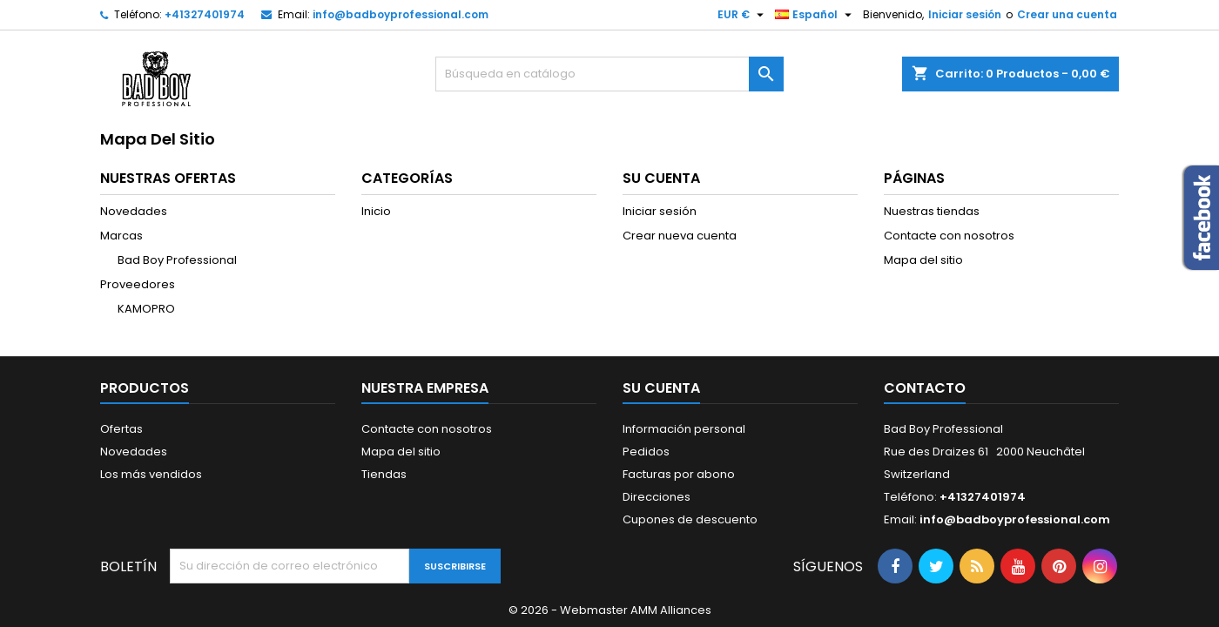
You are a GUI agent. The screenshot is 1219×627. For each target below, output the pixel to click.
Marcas (121, 235)
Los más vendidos (151, 474)
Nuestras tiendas (932, 211)
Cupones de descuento (690, 519)
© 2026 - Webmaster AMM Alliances (609, 610)
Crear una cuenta (1067, 14)
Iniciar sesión (964, 14)
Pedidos (646, 451)
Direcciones (656, 497)
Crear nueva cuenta (680, 235)
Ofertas (121, 429)
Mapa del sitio (923, 260)
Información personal (684, 429)
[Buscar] (609, 74)
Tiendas (384, 474)
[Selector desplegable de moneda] (742, 15)
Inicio (376, 211)
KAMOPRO (146, 308)
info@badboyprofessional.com (400, 14)
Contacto (925, 388)
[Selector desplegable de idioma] (815, 15)
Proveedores (137, 284)
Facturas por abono (679, 474)
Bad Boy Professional (177, 260)
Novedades (133, 211)
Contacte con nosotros (949, 235)
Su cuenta (661, 388)
